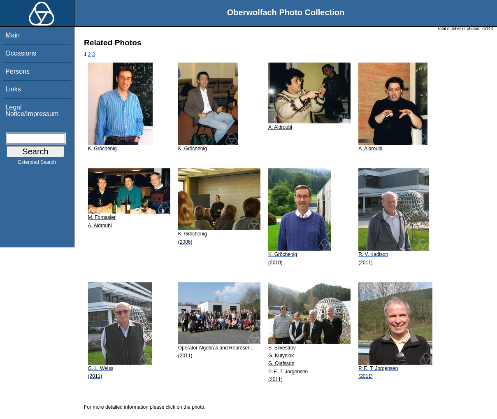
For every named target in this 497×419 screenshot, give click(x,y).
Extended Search (37, 163)
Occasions (20, 53)
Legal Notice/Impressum (31, 110)
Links (13, 89)
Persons (17, 71)
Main (12, 35)
